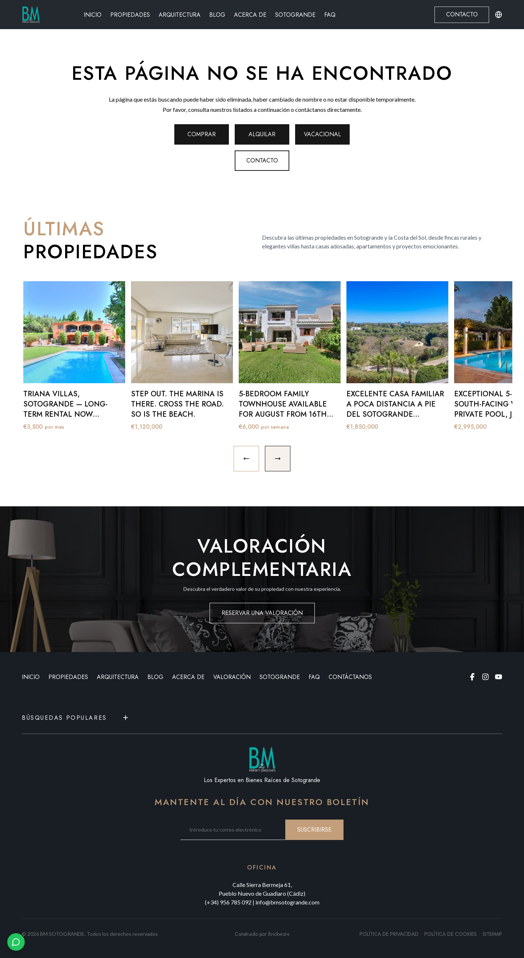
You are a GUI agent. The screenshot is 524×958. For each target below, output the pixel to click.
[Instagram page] (485, 676)
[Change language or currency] (498, 14)
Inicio (93, 15)
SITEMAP (492, 934)
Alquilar (262, 134)
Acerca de (250, 15)
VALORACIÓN (232, 677)
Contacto (462, 14)
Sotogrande (295, 15)
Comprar (201, 134)
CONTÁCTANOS (350, 677)
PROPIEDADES (68, 677)
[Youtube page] (498, 676)
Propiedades (130, 15)
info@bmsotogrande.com (287, 902)
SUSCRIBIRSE (314, 829)
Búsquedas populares (76, 718)
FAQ (330, 15)
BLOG (155, 677)
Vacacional (322, 134)
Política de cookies (450, 934)
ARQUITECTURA (118, 677)
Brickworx (278, 934)
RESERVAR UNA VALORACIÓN (262, 613)
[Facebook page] (472, 676)
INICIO (31, 677)
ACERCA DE (188, 677)
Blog (217, 15)
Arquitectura (180, 15)
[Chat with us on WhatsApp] (16, 942)
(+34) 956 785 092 (228, 902)
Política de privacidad (389, 934)
